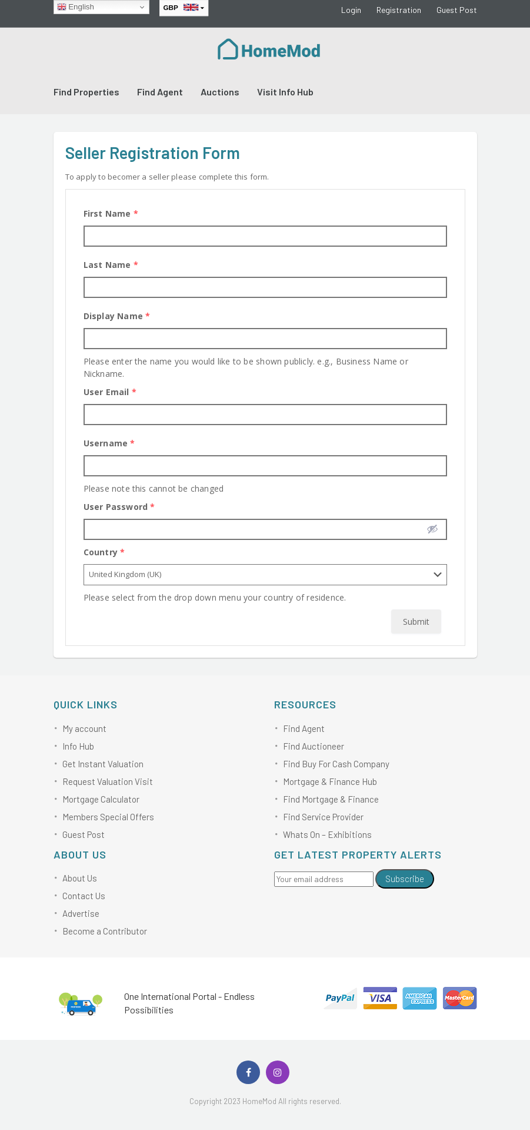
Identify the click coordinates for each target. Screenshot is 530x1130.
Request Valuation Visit (107, 781)
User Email (110, 391)
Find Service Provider (323, 816)
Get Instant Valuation (103, 763)
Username (109, 443)
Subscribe (404, 878)
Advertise (80, 913)
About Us (79, 878)
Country (104, 552)
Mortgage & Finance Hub (330, 781)
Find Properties (86, 91)
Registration (398, 10)
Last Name (111, 264)
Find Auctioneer (313, 746)
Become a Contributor (104, 931)
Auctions (220, 91)
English (75, 7)
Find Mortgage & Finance (331, 799)
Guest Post (456, 10)
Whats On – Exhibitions (327, 834)
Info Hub (78, 746)
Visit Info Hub (285, 91)
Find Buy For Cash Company (336, 763)
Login (351, 10)
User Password (119, 506)
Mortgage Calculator (100, 799)
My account (84, 728)
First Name (111, 213)
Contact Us (83, 895)
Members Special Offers (108, 816)
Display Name (117, 316)
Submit (416, 621)
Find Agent (160, 91)
